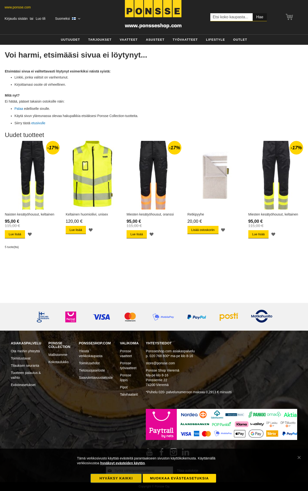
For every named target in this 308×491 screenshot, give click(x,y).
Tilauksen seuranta (25, 365)
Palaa (18, 109)
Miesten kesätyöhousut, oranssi (150, 214)
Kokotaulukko (58, 362)
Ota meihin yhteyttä (25, 351)
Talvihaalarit (129, 394)
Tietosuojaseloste (92, 370)
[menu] (154, 40)
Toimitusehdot (89, 363)
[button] (67, 18)
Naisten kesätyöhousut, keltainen (29, 214)
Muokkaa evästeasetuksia (179, 478)
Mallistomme (57, 355)
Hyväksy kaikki (116, 478)
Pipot (124, 387)
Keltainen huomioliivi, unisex (87, 214)
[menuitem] (70, 40)
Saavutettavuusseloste (96, 378)
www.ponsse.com (18, 7)
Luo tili (40, 18)
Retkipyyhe (195, 214)
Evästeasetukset (23, 385)
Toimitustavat (21, 358)
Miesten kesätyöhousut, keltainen (273, 214)
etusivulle (38, 123)
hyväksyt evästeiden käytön (122, 463)
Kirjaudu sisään (16, 18)
